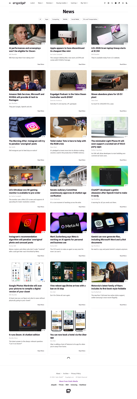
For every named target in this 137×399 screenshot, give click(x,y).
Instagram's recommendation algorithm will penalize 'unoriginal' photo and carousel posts (26, 240)
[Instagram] (108, 3)
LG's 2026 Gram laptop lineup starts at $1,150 (108, 49)
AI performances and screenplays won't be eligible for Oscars (25, 49)
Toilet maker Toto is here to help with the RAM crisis (68, 142)
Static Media (59, 377)
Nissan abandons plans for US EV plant (107, 95)
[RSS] (126, 3)
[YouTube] (115, 3)
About (58, 373)
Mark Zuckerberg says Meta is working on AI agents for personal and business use (66, 240)
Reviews (49, 3)
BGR (67, 385)
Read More (41, 64)
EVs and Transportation (90, 19)
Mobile (65, 19)
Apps (46, 19)
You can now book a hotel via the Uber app (68, 336)
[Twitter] (112, 3)
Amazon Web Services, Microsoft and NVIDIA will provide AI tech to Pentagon (26, 97)
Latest (32, 3)
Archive (65, 373)
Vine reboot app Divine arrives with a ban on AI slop (68, 287)
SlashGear (82, 385)
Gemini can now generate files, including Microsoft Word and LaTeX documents (108, 240)
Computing (55, 19)
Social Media (75, 19)
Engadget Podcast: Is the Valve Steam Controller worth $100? (68, 95)
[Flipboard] (119, 3)
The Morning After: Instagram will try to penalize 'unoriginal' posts (27, 142)
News (40, 3)
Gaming (73, 3)
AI (40, 19)
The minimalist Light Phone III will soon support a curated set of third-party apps (108, 144)
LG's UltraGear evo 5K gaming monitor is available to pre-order (24, 191)
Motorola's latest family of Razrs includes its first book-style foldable (108, 287)
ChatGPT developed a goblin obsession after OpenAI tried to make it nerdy (109, 193)
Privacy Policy (76, 373)
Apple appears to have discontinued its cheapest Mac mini (67, 49)
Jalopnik (54, 385)
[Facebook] (104, 3)
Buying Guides (61, 3)
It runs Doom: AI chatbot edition (24, 335)
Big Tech (84, 3)
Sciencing (74, 385)
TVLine (61, 385)
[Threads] (122, 3)
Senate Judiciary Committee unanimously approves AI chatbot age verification (68, 193)
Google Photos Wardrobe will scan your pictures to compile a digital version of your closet (25, 289)
